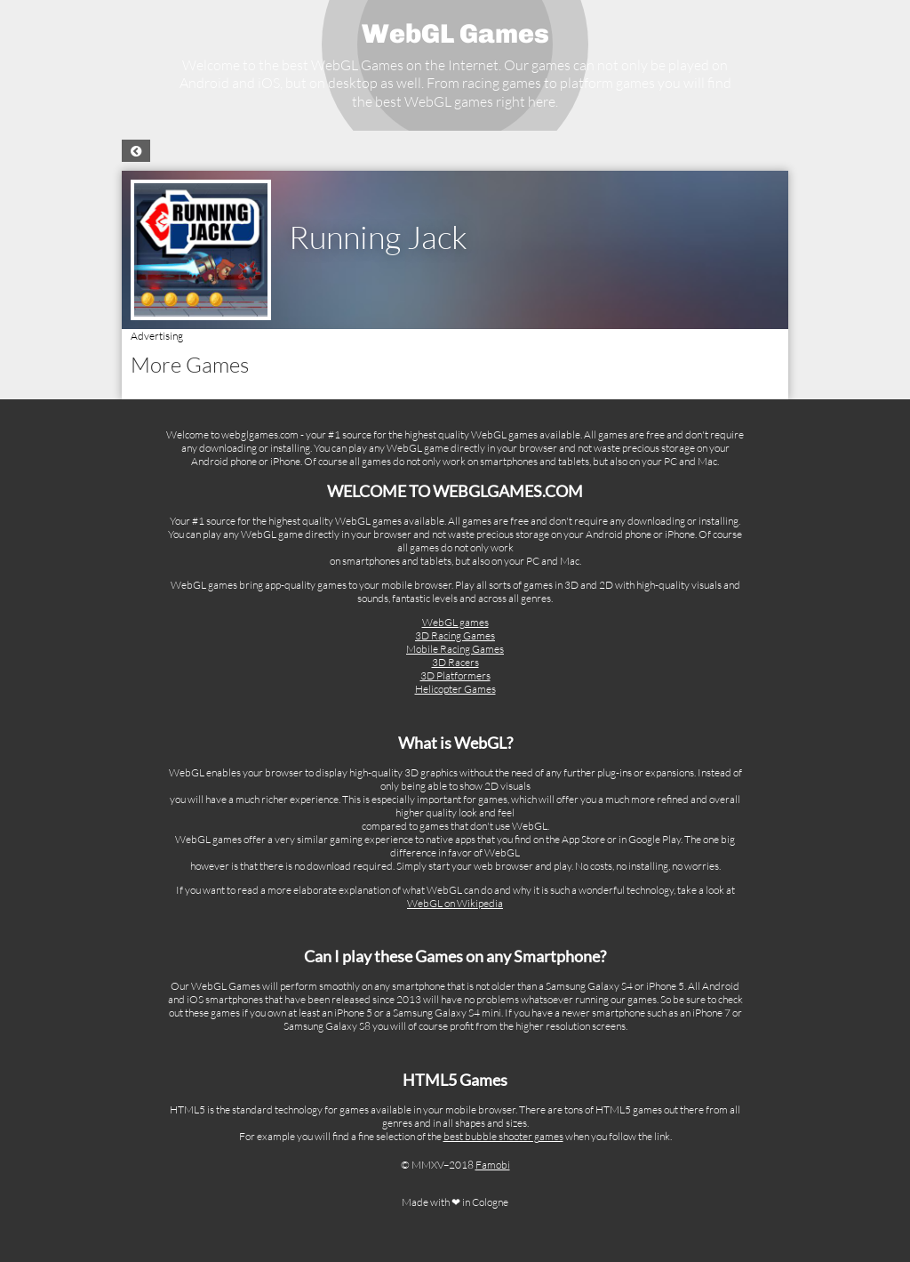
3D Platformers (455, 675)
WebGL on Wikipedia (455, 903)
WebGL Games (455, 34)
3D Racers (455, 662)
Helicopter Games (455, 688)
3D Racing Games (455, 635)
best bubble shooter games (503, 1136)
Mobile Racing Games (455, 648)
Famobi (492, 1164)
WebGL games (455, 622)
